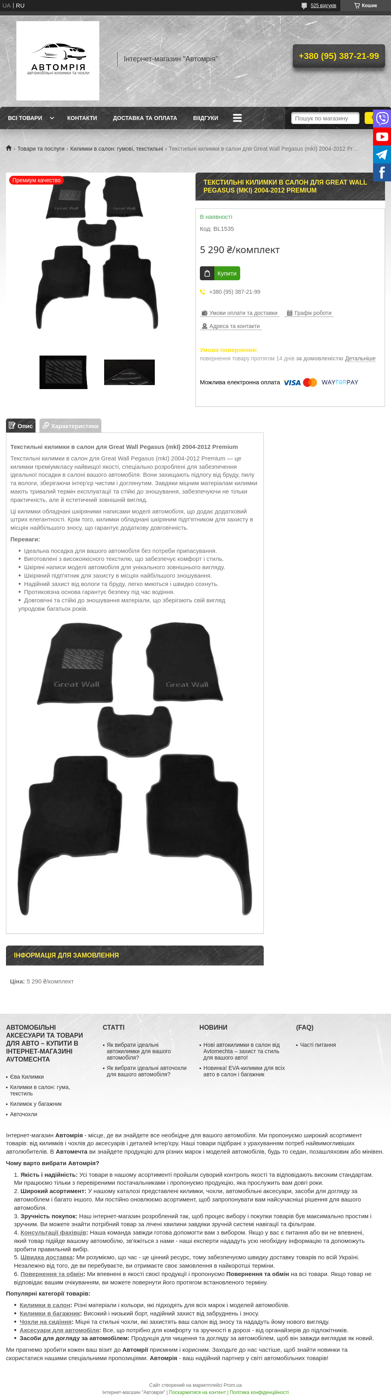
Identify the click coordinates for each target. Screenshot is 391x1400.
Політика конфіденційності (259, 1392)
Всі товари (25, 118)
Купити (227, 273)
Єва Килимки (27, 1077)
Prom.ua (233, 1385)
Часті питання (318, 1045)
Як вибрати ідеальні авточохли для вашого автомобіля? (147, 1071)
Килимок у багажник (35, 1104)
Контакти (82, 118)
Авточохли (23, 1114)
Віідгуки (205, 118)
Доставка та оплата (145, 118)
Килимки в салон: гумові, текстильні (116, 149)
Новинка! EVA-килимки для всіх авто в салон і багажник (244, 1071)
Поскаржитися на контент (197, 1392)
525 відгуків (323, 5)
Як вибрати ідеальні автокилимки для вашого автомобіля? (139, 1051)
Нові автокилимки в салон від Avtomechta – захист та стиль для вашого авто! (241, 1051)
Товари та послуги (40, 149)
